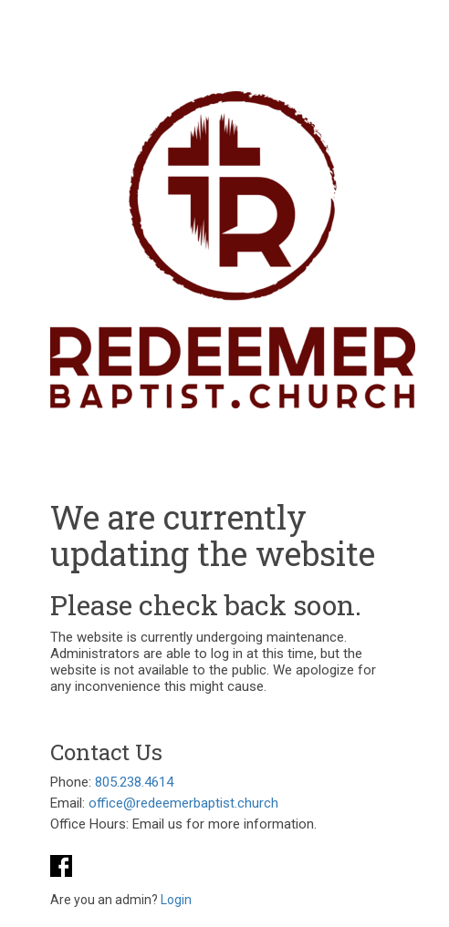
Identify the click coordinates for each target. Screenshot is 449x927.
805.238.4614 (134, 782)
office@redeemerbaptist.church (183, 803)
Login (176, 899)
